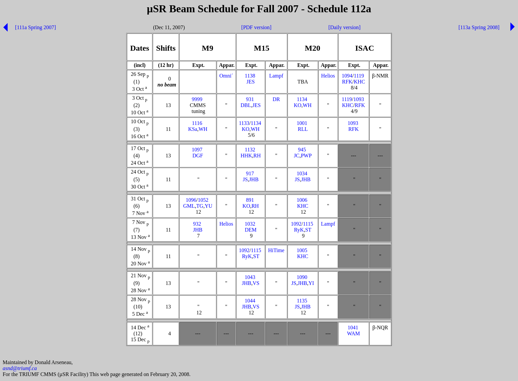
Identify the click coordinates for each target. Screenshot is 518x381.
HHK (246, 155)
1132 (250, 149)
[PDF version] (256, 27)
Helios (328, 76)
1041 (352, 327)
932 (197, 224)
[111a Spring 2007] (35, 27)
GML (189, 206)
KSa (192, 129)
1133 (244, 123)
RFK (347, 81)
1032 (250, 224)
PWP (306, 155)
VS (256, 283)
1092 (296, 224)
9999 (197, 99)
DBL (245, 105)
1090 (302, 277)
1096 (191, 200)
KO (297, 105)
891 (250, 200)
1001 (302, 123)
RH (257, 155)
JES (250, 81)
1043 (250, 277)
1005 (302, 250)
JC (296, 155)
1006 (302, 200)
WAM (353, 333)
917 (250, 173)
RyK (299, 230)
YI (311, 283)
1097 (197, 149)
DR (276, 99)
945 (302, 149)
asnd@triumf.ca (20, 369)
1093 (358, 99)
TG (199, 206)
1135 (302, 300)
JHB (253, 179)
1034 (302, 173)
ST (308, 230)
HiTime (276, 250)
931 (250, 99)
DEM (251, 230)
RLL (303, 129)
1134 (302, 99)
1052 (203, 200)
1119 (359, 76)
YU (208, 206)
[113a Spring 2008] (478, 27)
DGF (197, 155)
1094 (347, 76)
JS (245, 179)
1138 (250, 76)
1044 (250, 300)
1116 (197, 123)
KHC (359, 81)
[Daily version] (344, 27)
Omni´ (226, 76)
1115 (308, 224)
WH (307, 105)
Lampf (276, 76)
